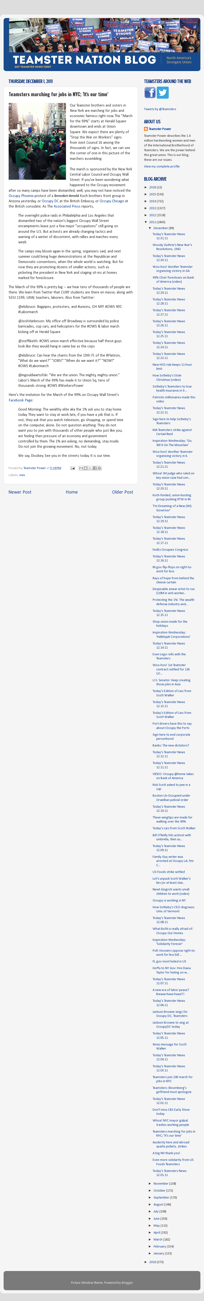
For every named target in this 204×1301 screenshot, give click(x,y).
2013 (153, 208)
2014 (153, 201)
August (159, 1204)
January (159, 1253)
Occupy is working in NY (169, 900)
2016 (153, 187)
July (156, 1211)
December (161, 228)
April (157, 1233)
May (157, 1226)
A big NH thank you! (166, 1153)
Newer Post (19, 492)
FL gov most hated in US (169, 961)
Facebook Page (20, 400)
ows (22, 475)
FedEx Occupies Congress (170, 550)
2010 (153, 1262)
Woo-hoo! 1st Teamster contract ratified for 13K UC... (171, 669)
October (160, 1191)
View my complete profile (162, 166)
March (158, 1239)
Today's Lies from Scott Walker (174, 828)
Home (72, 492)
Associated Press (67, 207)
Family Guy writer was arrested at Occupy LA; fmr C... (173, 861)
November (161, 1184)
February (160, 1246)
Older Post (122, 492)
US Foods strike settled (169, 872)
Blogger (127, 1283)
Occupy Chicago (112, 201)
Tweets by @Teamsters (160, 109)
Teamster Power (160, 129)
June (157, 1219)
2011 (153, 222)
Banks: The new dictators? (171, 745)
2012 (153, 215)
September (162, 1198)
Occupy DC (50, 201)
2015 (153, 194)
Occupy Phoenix (21, 196)
